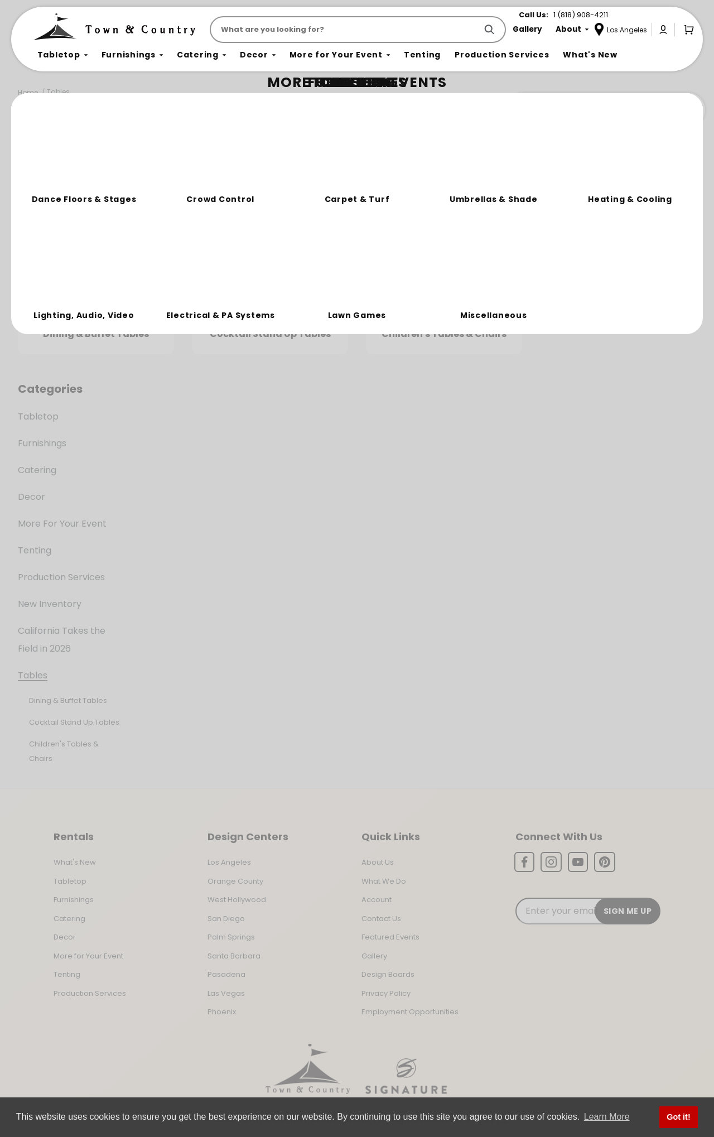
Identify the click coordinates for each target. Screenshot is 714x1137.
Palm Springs (231, 937)
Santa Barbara (234, 956)
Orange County (235, 881)
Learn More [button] (607, 1116)
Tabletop (38, 416)
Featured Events (390, 937)
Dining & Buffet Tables (68, 700)
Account (376, 899)
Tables (58, 92)
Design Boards (387, 974)
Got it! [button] (678, 1116)
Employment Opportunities (410, 1011)
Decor (31, 496)
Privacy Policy (386, 993)
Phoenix (222, 1011)
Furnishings (42, 443)
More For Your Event (62, 523)
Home (28, 92)
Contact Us (381, 918)
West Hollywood (237, 899)
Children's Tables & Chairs (64, 751)
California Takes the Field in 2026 (61, 639)
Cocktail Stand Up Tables (74, 722)
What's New (75, 862)
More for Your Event (88, 956)
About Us (377, 862)
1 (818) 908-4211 (580, 14)
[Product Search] (345, 29)
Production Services (61, 577)
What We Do (383, 881)
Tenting (34, 550)
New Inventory (49, 604)
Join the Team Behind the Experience (605, 109)
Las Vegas (226, 993)
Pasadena (226, 974)
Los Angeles (229, 862)
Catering (37, 470)
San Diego (226, 918)
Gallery (374, 956)
